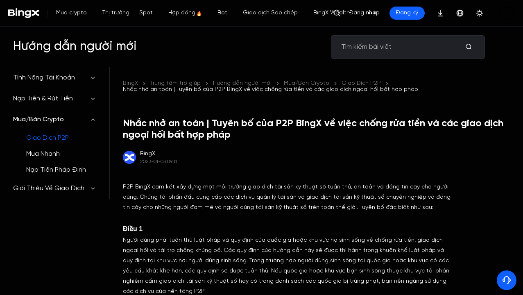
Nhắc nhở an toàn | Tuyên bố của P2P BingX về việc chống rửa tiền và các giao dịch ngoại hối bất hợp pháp (360, 83)
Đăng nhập (392, 13)
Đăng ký (435, 13)
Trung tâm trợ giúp (175, 83)
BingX (130, 83)
